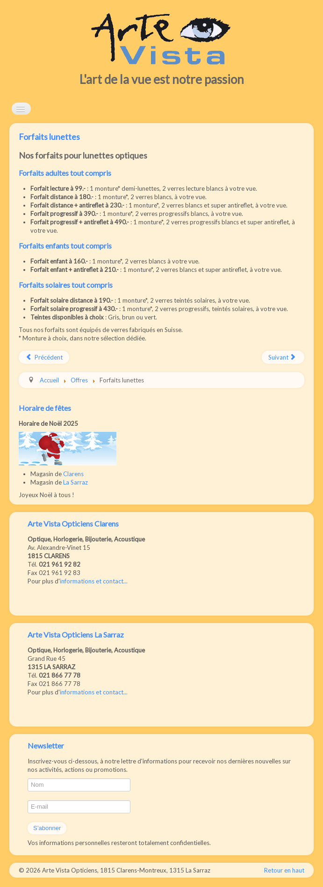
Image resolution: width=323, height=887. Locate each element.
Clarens (73, 474)
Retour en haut (284, 870)
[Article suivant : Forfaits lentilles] (283, 357)
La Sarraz (75, 482)
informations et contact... (94, 581)
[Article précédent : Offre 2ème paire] (44, 357)
